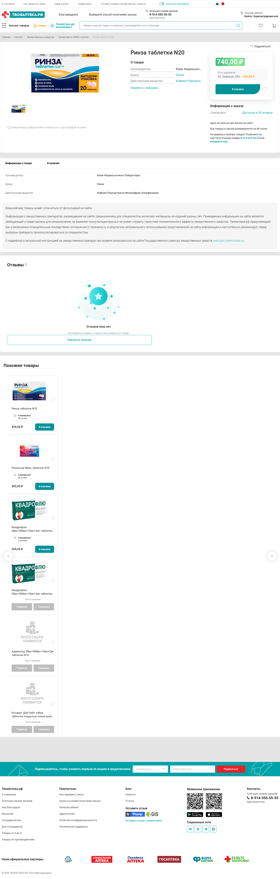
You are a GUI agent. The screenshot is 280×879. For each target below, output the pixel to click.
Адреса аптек (62, 4)
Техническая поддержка (73, 826)
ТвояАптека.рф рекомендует (62, 25)
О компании (8, 4)
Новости (131, 794)
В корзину (238, 89)
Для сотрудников (12, 826)
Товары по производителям (18, 839)
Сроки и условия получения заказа (80, 800)
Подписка (22, 606)
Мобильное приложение (203, 789)
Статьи (130, 800)
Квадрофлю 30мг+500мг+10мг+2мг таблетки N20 (32, 529)
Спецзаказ (44, 606)
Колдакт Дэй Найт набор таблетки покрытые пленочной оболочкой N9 (32, 714)
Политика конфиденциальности (78, 820)
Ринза (180, 75)
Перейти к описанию (144, 88)
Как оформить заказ (35, 4)
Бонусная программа (174, 3)
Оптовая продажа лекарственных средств (123, 4)
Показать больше (79, 340)
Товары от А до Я (12, 833)
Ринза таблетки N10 (24, 408)
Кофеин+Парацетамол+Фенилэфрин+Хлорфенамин (189, 81)
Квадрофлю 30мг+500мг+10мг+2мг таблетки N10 (32, 592)
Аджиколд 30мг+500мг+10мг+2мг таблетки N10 (33, 653)
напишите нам (219, 141)
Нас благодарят (11, 807)
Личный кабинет (69, 807)
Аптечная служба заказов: (163, 11)
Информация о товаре (18, 163)
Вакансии (7, 813)
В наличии (53, 163)
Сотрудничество (11, 820)
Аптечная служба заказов (17, 800)
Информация (85, 4)
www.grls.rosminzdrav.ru (228, 240)
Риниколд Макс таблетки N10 (30, 468)
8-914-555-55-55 (160, 14)
